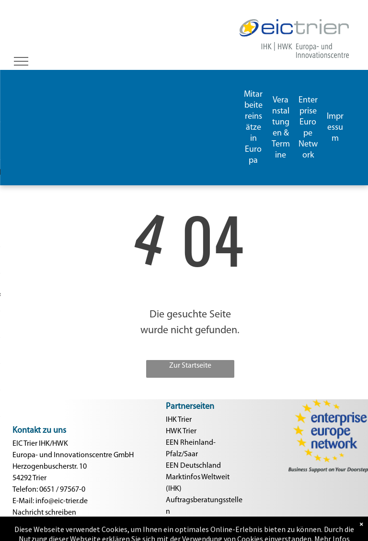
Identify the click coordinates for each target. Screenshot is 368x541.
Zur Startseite (190, 366)
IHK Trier (179, 420)
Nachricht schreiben (44, 513)
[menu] (21, 61)
